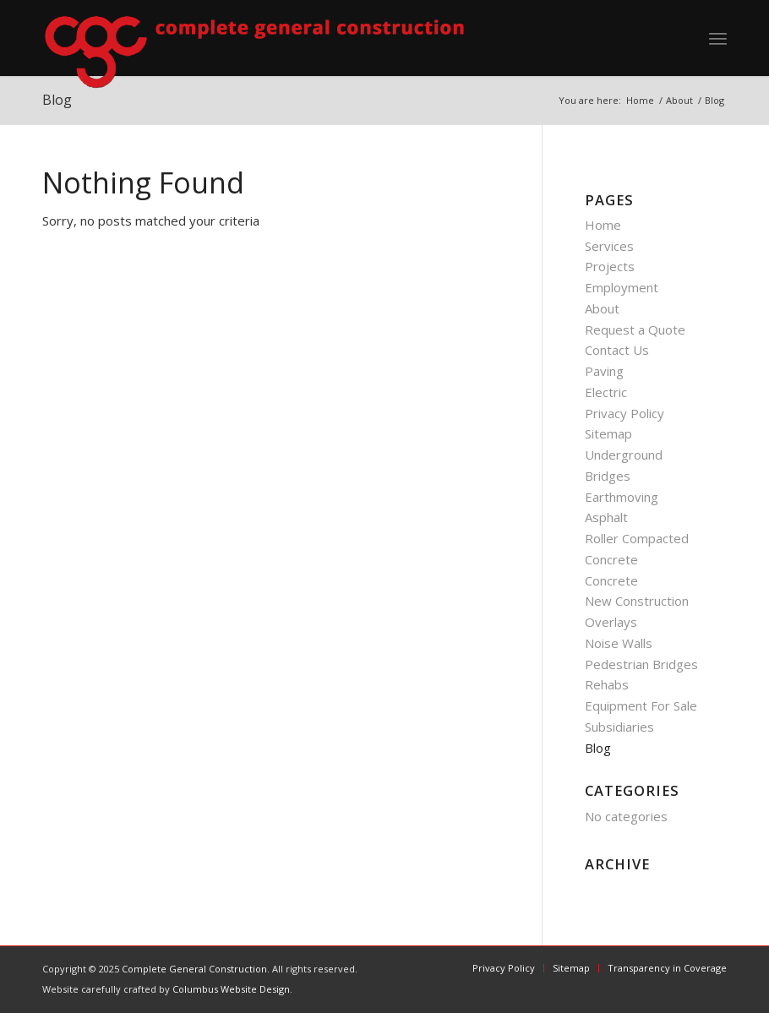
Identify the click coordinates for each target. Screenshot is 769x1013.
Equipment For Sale (641, 705)
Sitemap (608, 433)
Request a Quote (635, 329)
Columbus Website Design (231, 989)
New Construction (637, 600)
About (602, 308)
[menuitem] (718, 38)
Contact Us (617, 349)
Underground (624, 454)
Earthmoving (621, 496)
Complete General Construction (194, 968)
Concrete (611, 580)
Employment (621, 287)
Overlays (611, 621)
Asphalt (606, 517)
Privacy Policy (624, 413)
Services (609, 245)
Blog (598, 747)
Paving (604, 370)
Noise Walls (618, 642)
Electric (606, 392)
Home (603, 224)
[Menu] (718, 38)
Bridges (607, 475)
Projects (610, 266)
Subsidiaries (619, 726)
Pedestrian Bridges (641, 664)
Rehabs (607, 684)
